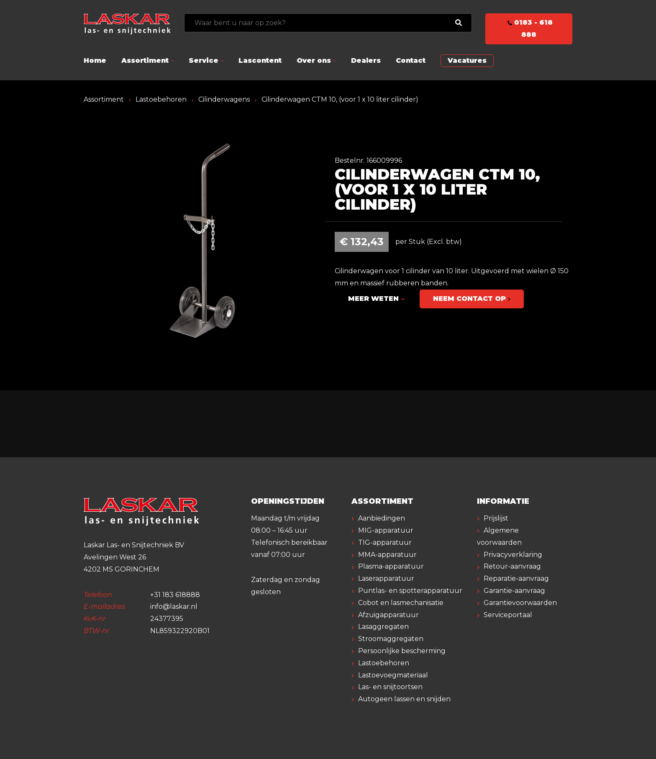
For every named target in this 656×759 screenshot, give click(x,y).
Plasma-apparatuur (391, 566)
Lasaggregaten (383, 627)
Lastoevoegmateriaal (393, 675)
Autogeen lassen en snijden (404, 699)
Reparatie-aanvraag (516, 578)
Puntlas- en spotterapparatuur (410, 591)
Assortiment (145, 60)
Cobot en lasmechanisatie (400, 603)
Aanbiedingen (381, 518)
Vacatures (467, 60)
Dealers (366, 60)
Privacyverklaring (513, 555)
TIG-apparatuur (385, 542)
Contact (410, 60)
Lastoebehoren (161, 99)
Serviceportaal (508, 615)
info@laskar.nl (173, 606)
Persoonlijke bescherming (402, 651)
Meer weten (376, 299)
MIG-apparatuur (385, 530)
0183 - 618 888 (529, 28)
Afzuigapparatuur (388, 615)
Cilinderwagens (224, 99)
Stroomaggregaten (390, 639)
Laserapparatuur (386, 578)
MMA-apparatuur (387, 555)
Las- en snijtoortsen (390, 687)
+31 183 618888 (175, 595)
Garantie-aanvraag (514, 591)
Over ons (314, 60)
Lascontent (260, 60)
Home (95, 60)
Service (203, 60)
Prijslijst (496, 518)
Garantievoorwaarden (520, 603)
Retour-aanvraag (512, 566)
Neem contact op (472, 299)
